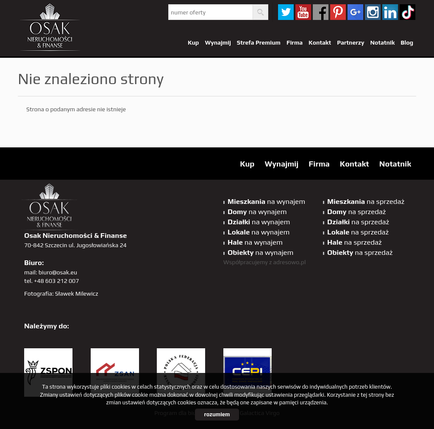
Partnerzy (350, 42)
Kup (193, 42)
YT (303, 12)
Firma (295, 42)
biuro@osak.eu (58, 272)
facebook (320, 12)
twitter (286, 12)
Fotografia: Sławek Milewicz (61, 293)
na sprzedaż (365, 201)
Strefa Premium (259, 42)
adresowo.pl (289, 262)
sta (373, 12)
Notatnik (382, 42)
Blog (407, 42)
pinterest (338, 12)
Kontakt (320, 42)
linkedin (390, 12)
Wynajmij (218, 42)
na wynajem (266, 201)
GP (355, 12)
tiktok (407, 12)
